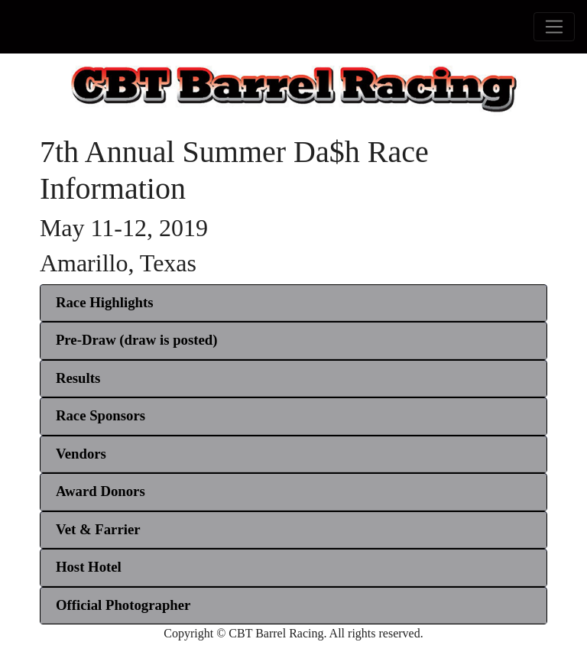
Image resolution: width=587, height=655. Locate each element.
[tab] (293, 303)
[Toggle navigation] (554, 26)
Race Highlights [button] (105, 302)
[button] (137, 340)
